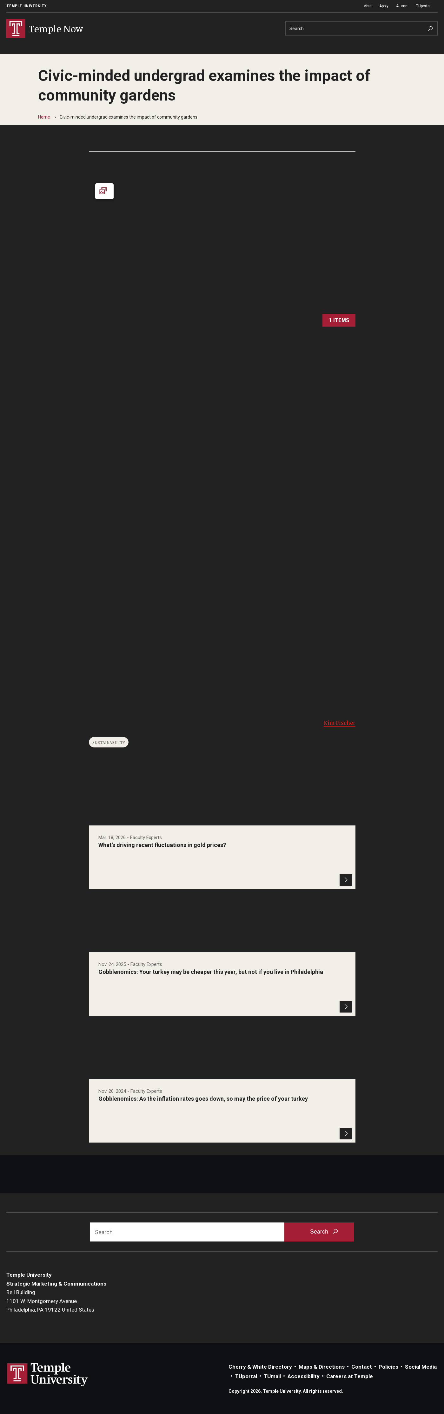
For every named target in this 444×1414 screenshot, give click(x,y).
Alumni (402, 6)
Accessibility (304, 1376)
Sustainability (108, 742)
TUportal (423, 6)
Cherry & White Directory (260, 1367)
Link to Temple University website (47, 1374)
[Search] (361, 28)
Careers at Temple (349, 1376)
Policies (388, 1367)
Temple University (26, 6)
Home (44, 117)
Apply (383, 6)
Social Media (421, 1367)
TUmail (272, 1376)
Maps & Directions (322, 1367)
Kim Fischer (339, 722)
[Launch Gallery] (222, 252)
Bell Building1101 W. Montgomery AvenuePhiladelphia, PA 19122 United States (50, 1301)
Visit (368, 6)
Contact (361, 1367)
